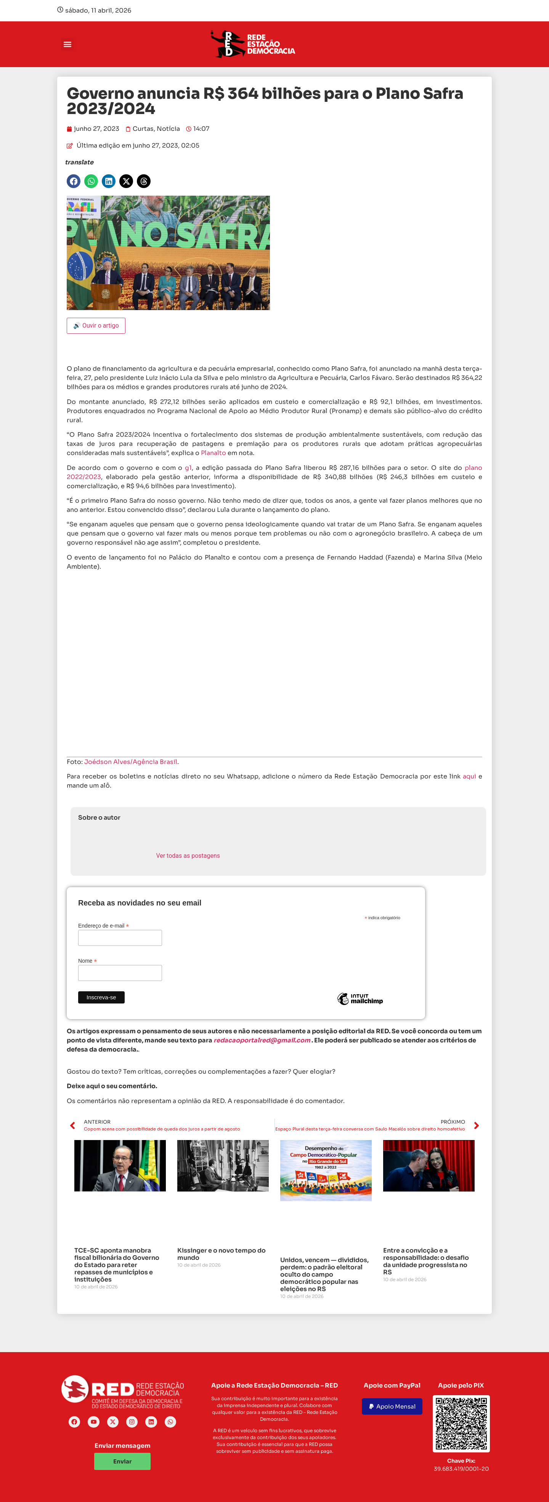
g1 (188, 468)
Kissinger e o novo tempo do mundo (221, 1254)
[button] (67, 44)
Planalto (213, 453)
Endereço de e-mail (103, 925)
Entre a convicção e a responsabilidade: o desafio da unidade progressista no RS (426, 1261)
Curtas (143, 129)
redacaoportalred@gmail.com (262, 1040)
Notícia (168, 129)
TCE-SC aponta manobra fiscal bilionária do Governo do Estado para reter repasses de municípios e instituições (116, 1265)
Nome (87, 960)
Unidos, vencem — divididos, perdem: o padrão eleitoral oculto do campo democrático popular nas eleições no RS (324, 1274)
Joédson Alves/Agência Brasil (130, 762)
